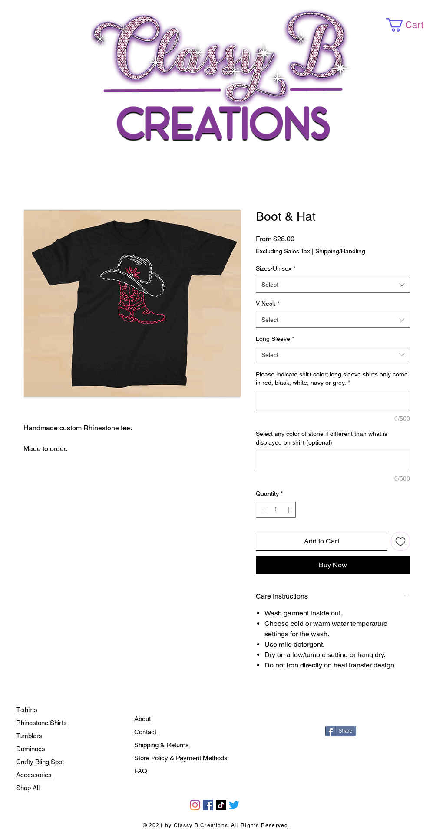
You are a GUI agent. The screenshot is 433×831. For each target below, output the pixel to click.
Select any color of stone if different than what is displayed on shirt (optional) (321, 438)
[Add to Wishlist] (400, 541)
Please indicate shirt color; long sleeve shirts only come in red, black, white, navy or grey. (332, 378)
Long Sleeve (275, 338)
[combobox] (333, 285)
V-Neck (267, 303)
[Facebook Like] (345, 712)
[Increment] (289, 509)
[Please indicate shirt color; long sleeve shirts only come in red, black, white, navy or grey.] (333, 401)
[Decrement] (262, 509)
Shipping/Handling (340, 251)
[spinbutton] (276, 509)
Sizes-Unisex (275, 268)
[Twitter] (234, 805)
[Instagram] (195, 805)
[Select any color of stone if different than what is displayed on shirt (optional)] (333, 461)
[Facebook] (208, 805)
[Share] (340, 731)
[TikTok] (221, 805)
